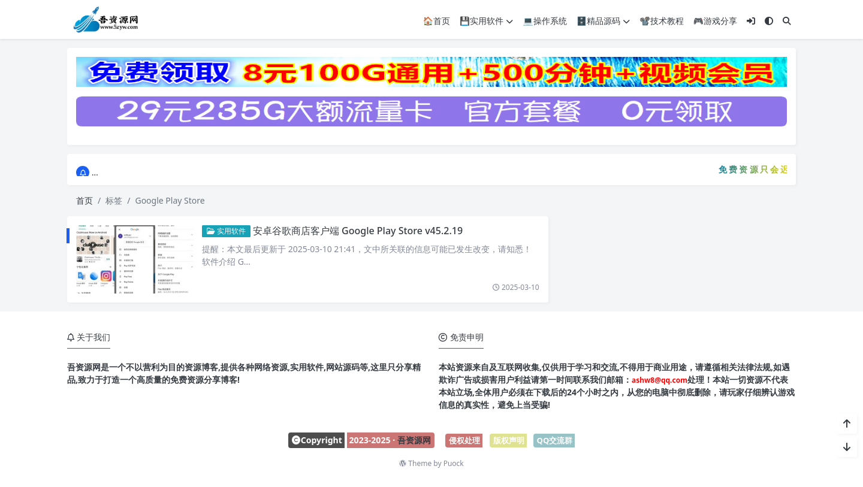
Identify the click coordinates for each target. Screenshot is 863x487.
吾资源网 (414, 440)
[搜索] (787, 20)
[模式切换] (769, 20)
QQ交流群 (555, 440)
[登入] (751, 20)
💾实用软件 (486, 20)
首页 (84, 200)
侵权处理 (464, 440)
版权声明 (508, 440)
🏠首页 (436, 20)
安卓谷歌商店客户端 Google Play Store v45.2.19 (358, 230)
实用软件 (226, 231)
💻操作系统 (544, 20)
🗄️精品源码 (603, 20)
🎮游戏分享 (715, 20)
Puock (453, 463)
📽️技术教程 (661, 20)
